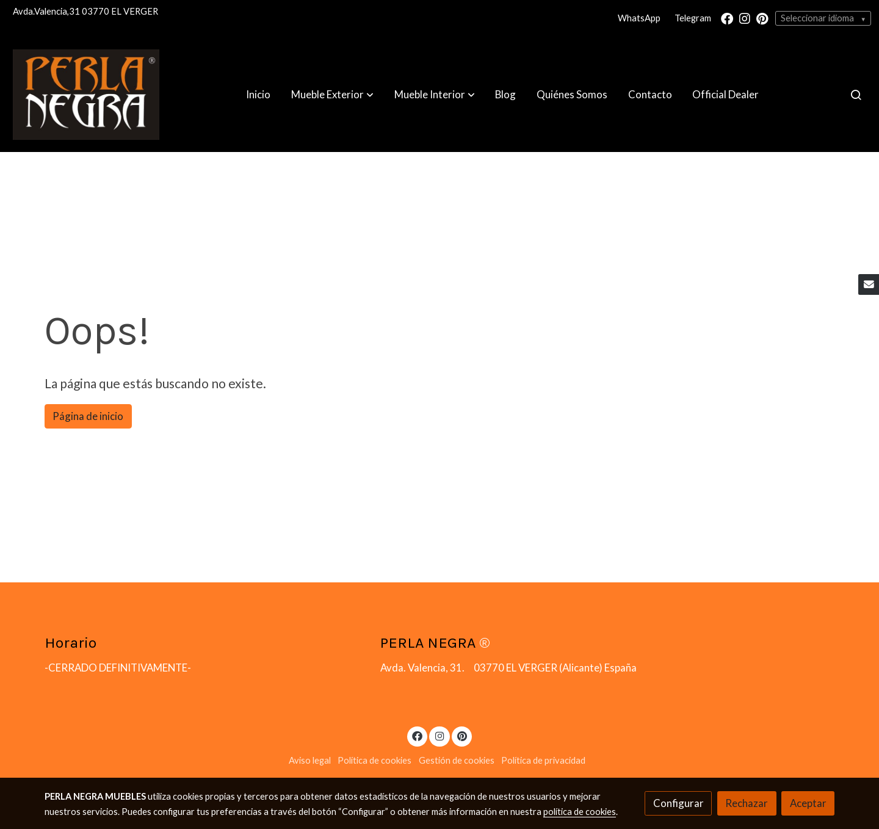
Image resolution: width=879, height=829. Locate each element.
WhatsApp (639, 18)
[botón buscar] (856, 95)
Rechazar (746, 803)
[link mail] (868, 284)
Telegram (693, 18)
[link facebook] (727, 18)
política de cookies (579, 811)
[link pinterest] (762, 18)
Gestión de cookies (456, 760)
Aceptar (808, 803)
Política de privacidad (543, 760)
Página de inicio (87, 416)
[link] (86, 94)
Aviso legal (310, 760)
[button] (332, 94)
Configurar (678, 803)
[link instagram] (744, 18)
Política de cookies (374, 760)
